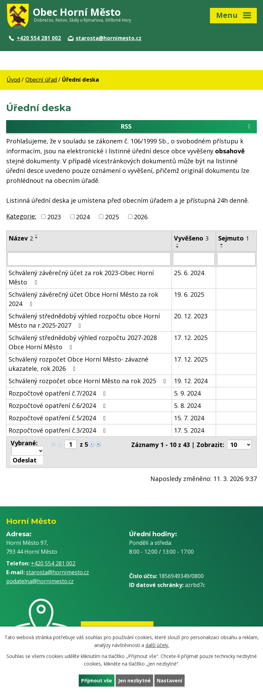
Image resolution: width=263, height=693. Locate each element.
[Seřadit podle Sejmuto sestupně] (222, 247)
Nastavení (169, 680)
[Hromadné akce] (28, 451)
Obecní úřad (41, 79)
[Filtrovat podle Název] (89, 259)
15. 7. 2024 (189, 418)
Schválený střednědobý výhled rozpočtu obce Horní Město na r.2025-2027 (84, 320)
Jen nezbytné (134, 680)
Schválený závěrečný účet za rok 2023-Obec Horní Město (81, 277)
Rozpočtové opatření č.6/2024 (59, 405)
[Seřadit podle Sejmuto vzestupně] (222, 244)
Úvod (13, 79)
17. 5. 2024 (189, 430)
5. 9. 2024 (187, 393)
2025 (112, 216)
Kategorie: (21, 216)
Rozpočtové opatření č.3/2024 (59, 430)
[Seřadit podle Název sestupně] (36, 237)
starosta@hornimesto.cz (104, 38)
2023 (54, 216)
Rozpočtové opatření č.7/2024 (59, 393)
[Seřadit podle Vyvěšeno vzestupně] (177, 244)
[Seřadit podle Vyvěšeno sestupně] (177, 247)
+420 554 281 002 (35, 38)
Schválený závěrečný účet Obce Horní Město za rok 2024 (83, 299)
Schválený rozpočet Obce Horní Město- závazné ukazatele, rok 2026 (78, 364)
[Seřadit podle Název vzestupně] (36, 235)
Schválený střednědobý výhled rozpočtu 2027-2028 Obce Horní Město (83, 342)
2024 (83, 216)
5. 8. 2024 (187, 405)
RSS (187, 126)
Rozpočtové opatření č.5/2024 (59, 418)
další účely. (157, 645)
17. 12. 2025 (191, 337)
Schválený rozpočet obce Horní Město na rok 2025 (89, 381)
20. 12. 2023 (191, 316)
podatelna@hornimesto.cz (40, 581)
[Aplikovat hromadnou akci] (27, 460)
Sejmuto (233, 238)
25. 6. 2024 (189, 273)
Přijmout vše (96, 680)
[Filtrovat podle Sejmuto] (236, 259)
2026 (141, 216)
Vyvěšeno (191, 238)
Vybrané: (24, 443)
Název (21, 238)
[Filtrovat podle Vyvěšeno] (194, 259)
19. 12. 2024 (191, 381)
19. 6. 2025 (189, 294)
